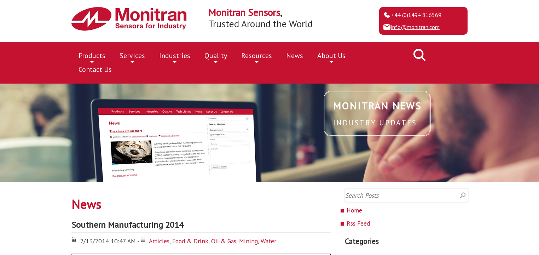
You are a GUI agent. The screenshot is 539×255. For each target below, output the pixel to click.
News (294, 55)
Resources (256, 57)
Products (92, 57)
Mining (248, 241)
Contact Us (95, 69)
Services (132, 57)
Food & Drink (190, 241)
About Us (331, 57)
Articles (159, 241)
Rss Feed (358, 223)
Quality (215, 57)
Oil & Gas (223, 241)
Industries (174, 57)
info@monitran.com (415, 26)
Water (268, 241)
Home (354, 210)
